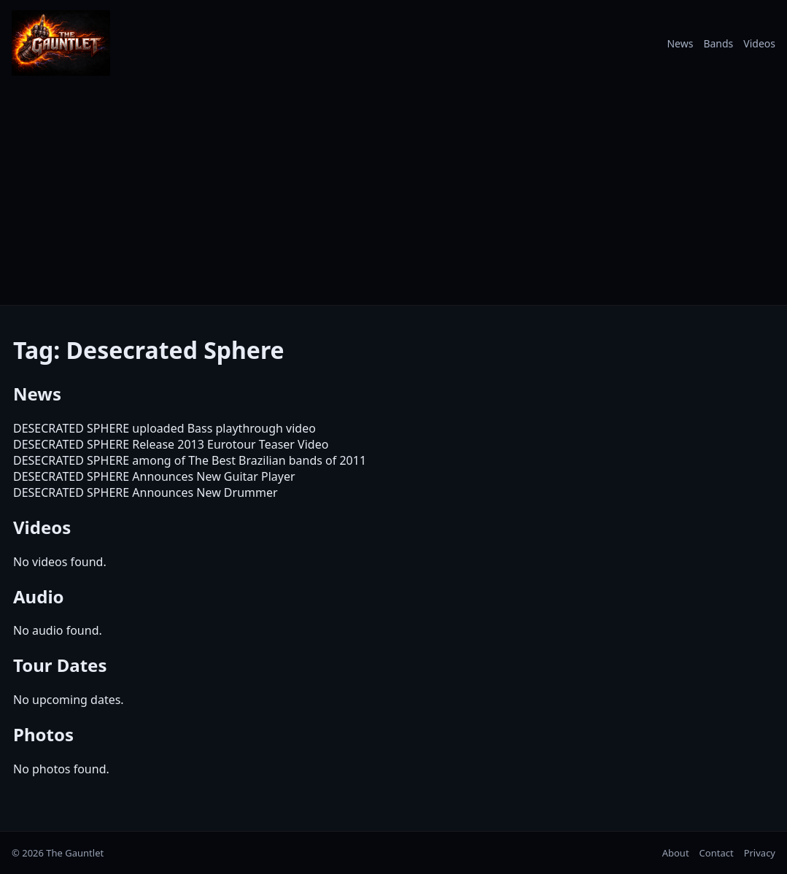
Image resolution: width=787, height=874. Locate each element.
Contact (716, 852)
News (680, 43)
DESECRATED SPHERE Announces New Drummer (145, 492)
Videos (759, 43)
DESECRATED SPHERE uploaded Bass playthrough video (164, 428)
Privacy (759, 852)
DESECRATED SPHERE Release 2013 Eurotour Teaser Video (170, 444)
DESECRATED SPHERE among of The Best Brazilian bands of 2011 (189, 460)
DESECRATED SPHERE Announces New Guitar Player (154, 476)
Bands (718, 43)
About (675, 852)
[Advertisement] (393, 195)
